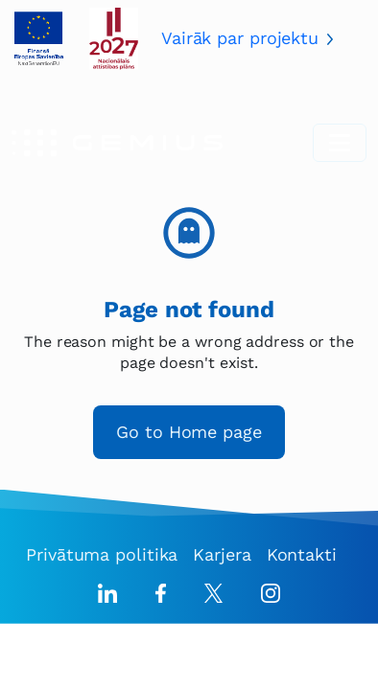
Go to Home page (189, 432)
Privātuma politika (101, 554)
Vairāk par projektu (240, 38)
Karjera (221, 554)
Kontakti (302, 554)
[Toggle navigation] (339, 143)
